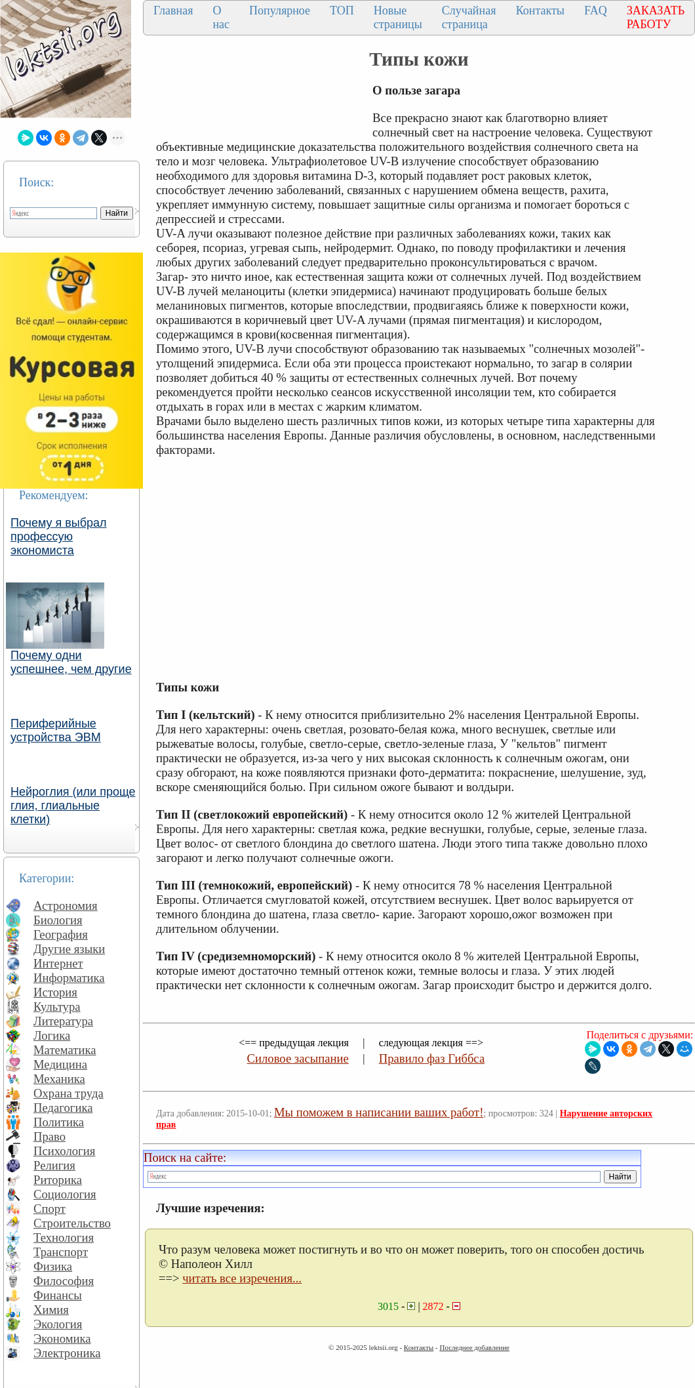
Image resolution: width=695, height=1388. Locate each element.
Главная (173, 10)
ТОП (342, 10)
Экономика (62, 1338)
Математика (64, 1050)
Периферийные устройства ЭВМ (55, 730)
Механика (59, 1079)
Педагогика (63, 1107)
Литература (63, 1021)
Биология (58, 920)
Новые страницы (398, 17)
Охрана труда (68, 1093)
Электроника (67, 1353)
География (60, 934)
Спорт (49, 1208)
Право (49, 1136)
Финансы (57, 1295)
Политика (58, 1122)
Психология (64, 1151)
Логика (51, 1035)
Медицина (60, 1064)
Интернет (58, 963)
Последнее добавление (474, 1347)
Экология (57, 1324)
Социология (64, 1194)
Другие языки (69, 949)
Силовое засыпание (298, 1058)
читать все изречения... (242, 1278)
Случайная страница (469, 17)
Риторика (57, 1180)
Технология (63, 1237)
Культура (57, 1006)
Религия (54, 1165)
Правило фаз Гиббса (432, 1058)
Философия (63, 1281)
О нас (220, 17)
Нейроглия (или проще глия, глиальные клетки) (73, 805)
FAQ (595, 10)
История (55, 992)
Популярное (279, 10)
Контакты (540, 10)
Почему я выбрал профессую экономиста (58, 536)
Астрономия (65, 905)
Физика (52, 1266)
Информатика (69, 978)
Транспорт (60, 1252)
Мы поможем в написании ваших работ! (378, 1112)
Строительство (72, 1223)
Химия (51, 1310)
